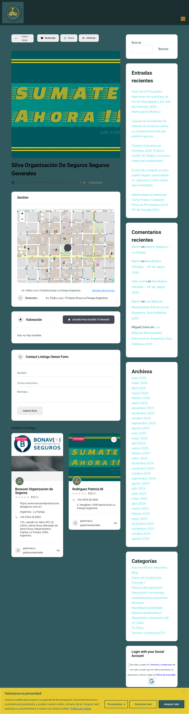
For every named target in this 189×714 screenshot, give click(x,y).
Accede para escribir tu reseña (88, 319)
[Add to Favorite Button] (56, 439)
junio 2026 (139, 378)
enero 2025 (140, 458)
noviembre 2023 (143, 529)
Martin (136, 247)
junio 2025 (139, 433)
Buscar (136, 42)
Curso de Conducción (146, 577)
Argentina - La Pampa (32, 511)
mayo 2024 (139, 498)
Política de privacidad (165, 675)
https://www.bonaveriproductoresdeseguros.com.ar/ (39, 505)
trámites (74, 182)
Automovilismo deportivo (149, 567)
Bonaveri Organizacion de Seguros (34, 491)
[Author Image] (19, 481)
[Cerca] (185, 691)
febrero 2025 (141, 453)
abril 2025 (139, 443)
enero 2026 (140, 403)
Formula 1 (139, 582)
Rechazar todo (143, 704)
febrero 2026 (141, 398)
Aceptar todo (171, 704)
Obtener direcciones (101, 290)
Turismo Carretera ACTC (149, 633)
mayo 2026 (139, 383)
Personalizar (114, 704)
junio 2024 (139, 493)
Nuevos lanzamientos (146, 613)
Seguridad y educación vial (150, 618)
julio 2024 (138, 488)
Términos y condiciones (161, 665)
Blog (135, 572)
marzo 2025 (140, 448)
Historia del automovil (147, 587)
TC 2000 (138, 623)
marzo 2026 (140, 393)
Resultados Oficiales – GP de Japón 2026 (148, 266)
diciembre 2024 (143, 463)
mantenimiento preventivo (150, 598)
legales (54, 182)
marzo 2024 (140, 508)
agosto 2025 (141, 428)
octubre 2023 (141, 534)
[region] (94, 701)
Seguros (63, 182)
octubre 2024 (141, 473)
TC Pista (137, 628)
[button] (183, 19)
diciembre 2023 (143, 524)
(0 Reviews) (95, 182)
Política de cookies (80, 708)
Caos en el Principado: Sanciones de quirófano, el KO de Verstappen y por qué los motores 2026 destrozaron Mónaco (151, 101)
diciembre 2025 (143, 408)
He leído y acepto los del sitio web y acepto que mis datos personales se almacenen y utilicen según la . (152, 670)
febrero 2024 (141, 513)
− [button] (22, 219)
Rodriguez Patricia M (87, 489)
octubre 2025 (141, 418)
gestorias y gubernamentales (32, 182)
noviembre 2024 (143, 468)
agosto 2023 (141, 538)
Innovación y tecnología (148, 592)
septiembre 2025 (144, 423)
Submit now (30, 410)
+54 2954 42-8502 (30, 517)
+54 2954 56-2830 (87, 499)
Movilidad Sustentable (147, 608)
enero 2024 (140, 519)
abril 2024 (139, 503)
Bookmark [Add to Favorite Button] (48, 38)
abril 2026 (139, 388)
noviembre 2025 (143, 413)
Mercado (138, 603)
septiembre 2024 (144, 478)
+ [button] (22, 214)
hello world (139, 281)
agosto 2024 (141, 483)
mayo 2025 (139, 438)
